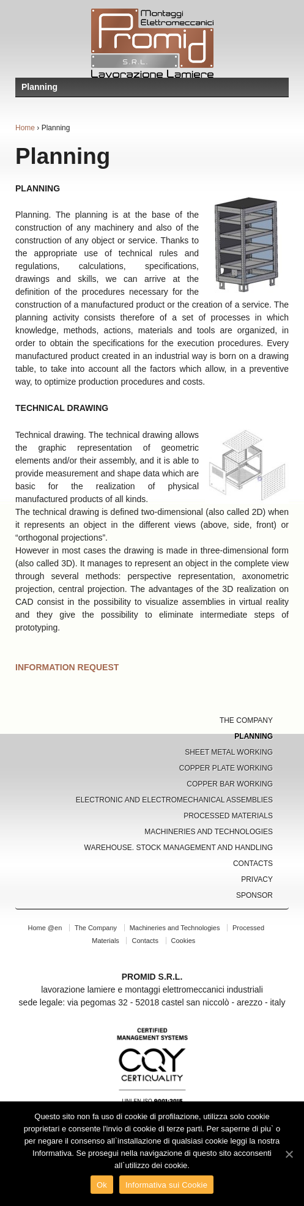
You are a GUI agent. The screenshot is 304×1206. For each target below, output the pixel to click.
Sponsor (254, 895)
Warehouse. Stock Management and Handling (178, 847)
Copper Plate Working (226, 768)
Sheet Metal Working (229, 752)
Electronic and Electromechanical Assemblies (174, 800)
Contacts (253, 863)
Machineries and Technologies (208, 831)
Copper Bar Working (230, 784)
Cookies (183, 940)
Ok (102, 1184)
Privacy (257, 879)
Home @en (45, 927)
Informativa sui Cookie (166, 1184)
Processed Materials (228, 816)
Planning (253, 736)
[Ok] (289, 1154)
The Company (246, 720)
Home (25, 128)
